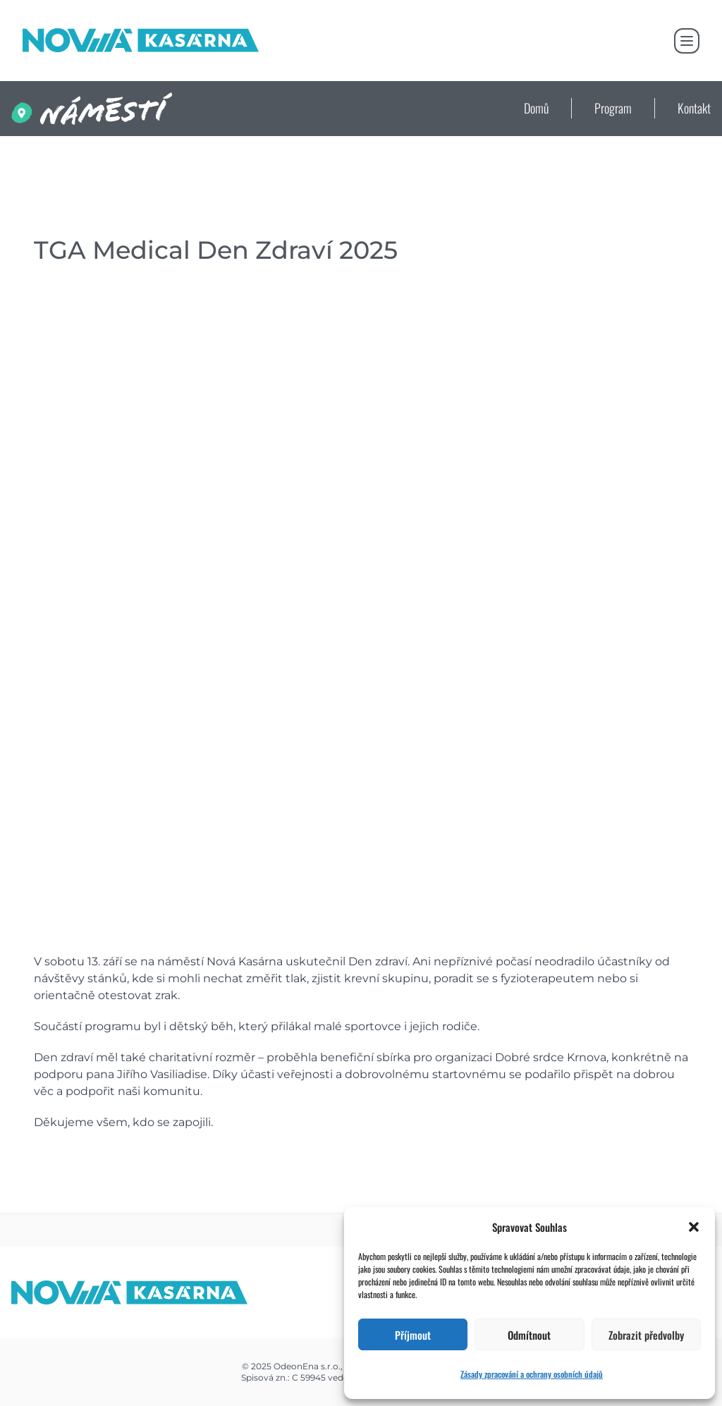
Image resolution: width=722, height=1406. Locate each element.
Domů (536, 108)
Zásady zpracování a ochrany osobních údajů (531, 1374)
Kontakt (694, 108)
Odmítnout (529, 1335)
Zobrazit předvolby (646, 1335)
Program (613, 108)
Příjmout (413, 1335)
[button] (694, 1227)
